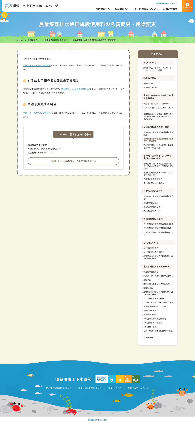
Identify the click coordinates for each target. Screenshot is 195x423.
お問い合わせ (168, 8)
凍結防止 (147, 280)
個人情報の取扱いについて (59, 387)
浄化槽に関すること (151, 248)
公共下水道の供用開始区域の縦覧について (158, 332)
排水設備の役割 (150, 314)
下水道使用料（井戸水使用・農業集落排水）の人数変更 (158, 146)
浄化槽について (150, 242)
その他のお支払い (150, 203)
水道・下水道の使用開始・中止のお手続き (158, 97)
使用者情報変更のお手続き (56, 40)
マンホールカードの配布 (153, 298)
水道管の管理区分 (150, 271)
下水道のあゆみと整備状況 (154, 318)
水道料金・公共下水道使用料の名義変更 (158, 133)
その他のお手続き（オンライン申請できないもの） (158, 157)
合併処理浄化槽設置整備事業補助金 (158, 224)
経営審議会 (148, 337)
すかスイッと (149, 62)
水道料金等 (148, 83)
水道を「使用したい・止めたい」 (157, 103)
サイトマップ (114, 387)
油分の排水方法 (150, 310)
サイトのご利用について (90, 387)
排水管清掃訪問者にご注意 (154, 306)
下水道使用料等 (150, 87)
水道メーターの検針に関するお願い (158, 276)
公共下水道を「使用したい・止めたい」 (158, 108)
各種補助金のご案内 (153, 218)
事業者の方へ (120, 8)
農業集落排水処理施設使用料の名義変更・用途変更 (158, 139)
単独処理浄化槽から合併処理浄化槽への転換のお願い (158, 257)
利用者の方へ (101, 8)
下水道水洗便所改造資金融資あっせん (158, 233)
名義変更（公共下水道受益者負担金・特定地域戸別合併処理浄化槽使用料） (158, 166)
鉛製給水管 (148, 288)
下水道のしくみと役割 (152, 322)
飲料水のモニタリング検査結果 (156, 284)
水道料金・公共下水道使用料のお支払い (158, 197)
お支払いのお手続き (153, 191)
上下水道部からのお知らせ (156, 266)
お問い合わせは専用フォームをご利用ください (73, 161)
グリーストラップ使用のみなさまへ (158, 302)
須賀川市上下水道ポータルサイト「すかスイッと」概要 (157, 69)
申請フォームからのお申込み (37, 65)
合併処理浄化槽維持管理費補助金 (157, 228)
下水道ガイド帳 (150, 326)
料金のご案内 (149, 78)
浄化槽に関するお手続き (153, 183)
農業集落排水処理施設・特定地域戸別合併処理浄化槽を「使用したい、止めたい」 (158, 116)
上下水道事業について (144, 8)
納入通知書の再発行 (151, 211)
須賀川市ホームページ (163, 3)
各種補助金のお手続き (152, 179)
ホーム (20, 40)
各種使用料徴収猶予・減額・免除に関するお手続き (158, 173)
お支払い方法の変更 (151, 207)
